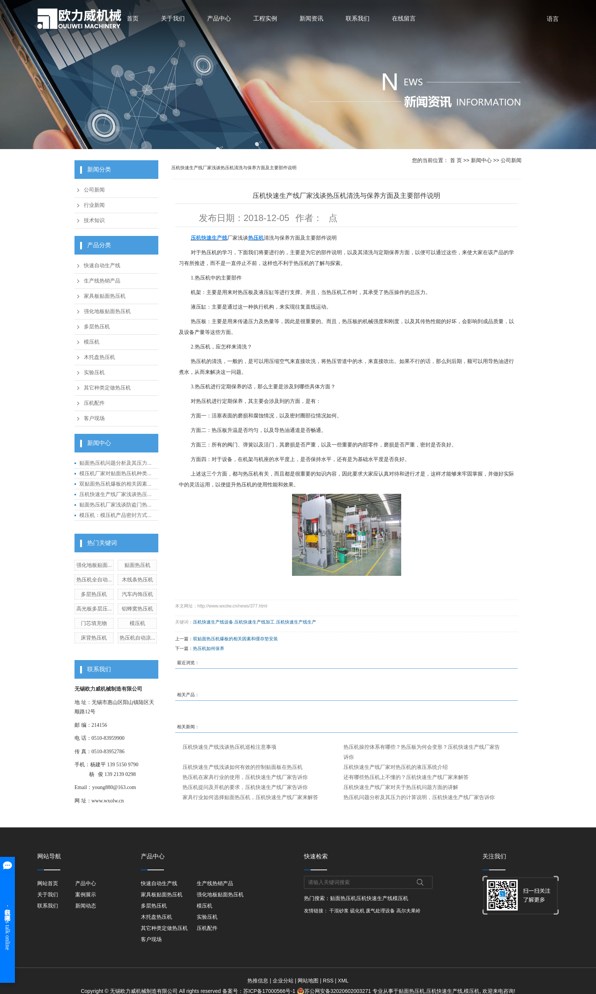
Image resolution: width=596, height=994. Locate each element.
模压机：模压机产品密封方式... (115, 515)
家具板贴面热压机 (105, 296)
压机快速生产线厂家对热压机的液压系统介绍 (395, 767)
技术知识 (94, 220)
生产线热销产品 (102, 281)
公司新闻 (94, 190)
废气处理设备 (380, 910)
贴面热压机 (137, 565)
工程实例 (265, 18)
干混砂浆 (339, 910)
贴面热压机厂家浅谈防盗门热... (115, 505)
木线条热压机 (137, 580)
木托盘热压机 (99, 357)
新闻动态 (86, 906)
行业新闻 (94, 205)
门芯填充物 (94, 623)
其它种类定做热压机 (107, 388)
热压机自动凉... (137, 638)
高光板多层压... (94, 609)
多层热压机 (97, 326)
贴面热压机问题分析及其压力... (115, 463)
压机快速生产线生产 (296, 622)
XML (343, 981)
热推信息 (257, 981)
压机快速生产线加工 (254, 622)
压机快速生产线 (374, 898)
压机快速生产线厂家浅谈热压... (115, 494)
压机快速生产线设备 (213, 622)
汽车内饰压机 (137, 594)
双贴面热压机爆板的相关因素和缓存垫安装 (235, 638)
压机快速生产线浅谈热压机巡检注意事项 (229, 747)
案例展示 (86, 894)
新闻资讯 (311, 18)
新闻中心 (481, 160)
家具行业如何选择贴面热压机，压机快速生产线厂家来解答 (250, 797)
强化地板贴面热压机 (107, 311)
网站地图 (308, 981)
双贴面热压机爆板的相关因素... (115, 484)
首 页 (456, 160)
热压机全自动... (94, 580)
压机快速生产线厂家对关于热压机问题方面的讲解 (400, 787)
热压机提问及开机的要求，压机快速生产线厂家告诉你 (245, 787)
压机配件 (94, 403)
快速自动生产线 (102, 265)
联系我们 (358, 18)
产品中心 (219, 18)
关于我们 (173, 18)
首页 (133, 18)
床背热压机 (94, 638)
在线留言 (404, 18)
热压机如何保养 (208, 648)
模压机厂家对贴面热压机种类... (115, 473)
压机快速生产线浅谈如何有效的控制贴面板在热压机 (242, 767)
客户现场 (94, 418)
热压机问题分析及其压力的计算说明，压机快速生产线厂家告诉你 (419, 797)
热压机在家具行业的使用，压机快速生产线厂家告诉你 (245, 777)
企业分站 (283, 981)
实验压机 (94, 372)
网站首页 (47, 883)
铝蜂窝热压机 (137, 609)
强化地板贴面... (94, 565)
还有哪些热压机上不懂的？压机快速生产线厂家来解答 (406, 777)
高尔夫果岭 (408, 910)
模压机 (91, 342)
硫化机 (357, 910)
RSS (328, 981)
